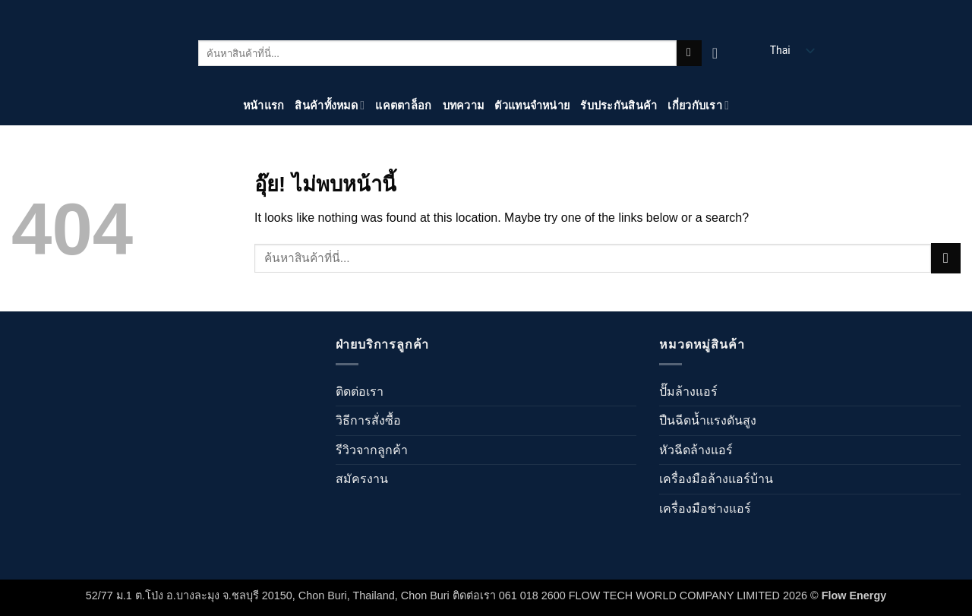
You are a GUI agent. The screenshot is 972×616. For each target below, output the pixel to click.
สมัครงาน (362, 478)
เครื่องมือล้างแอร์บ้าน (716, 478)
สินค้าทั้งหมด (329, 105)
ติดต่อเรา (359, 391)
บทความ (463, 106)
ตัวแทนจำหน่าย (532, 106)
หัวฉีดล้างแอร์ (696, 450)
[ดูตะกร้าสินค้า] (719, 53)
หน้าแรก (264, 106)
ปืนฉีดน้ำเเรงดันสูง (707, 420)
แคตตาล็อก (403, 106)
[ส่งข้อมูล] (689, 53)
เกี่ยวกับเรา (698, 105)
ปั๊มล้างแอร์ (688, 391)
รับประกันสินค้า (618, 106)
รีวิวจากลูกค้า (372, 450)
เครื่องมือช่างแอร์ (705, 508)
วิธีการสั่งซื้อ (368, 420)
